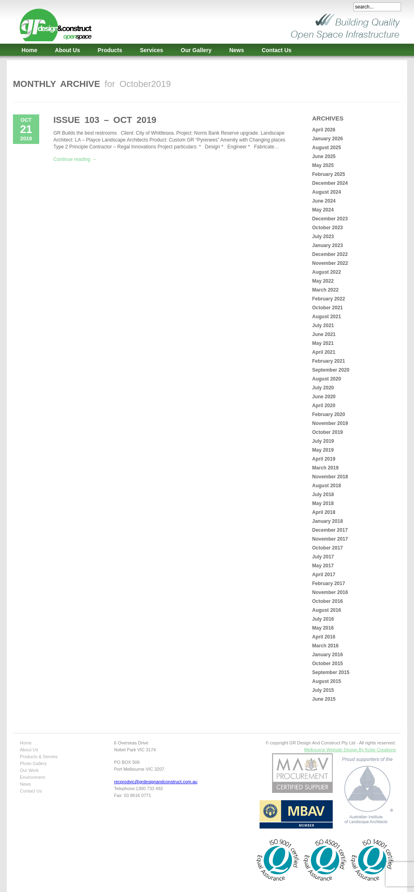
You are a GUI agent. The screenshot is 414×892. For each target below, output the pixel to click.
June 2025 (324, 156)
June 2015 (324, 699)
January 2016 (327, 654)
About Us (67, 50)
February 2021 (328, 361)
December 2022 (330, 254)
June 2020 (324, 396)
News (236, 50)
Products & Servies (39, 756)
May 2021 (323, 343)
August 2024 (326, 192)
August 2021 (326, 316)
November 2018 (330, 477)
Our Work (29, 770)
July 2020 (323, 388)
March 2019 (325, 468)
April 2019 (323, 459)
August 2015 (326, 681)
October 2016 (327, 601)
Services (151, 50)
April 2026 (323, 130)
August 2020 (326, 379)
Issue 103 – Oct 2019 (104, 120)
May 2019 (323, 450)
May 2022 (323, 281)
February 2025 (328, 174)
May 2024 (323, 210)
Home (29, 50)
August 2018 (326, 485)
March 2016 (325, 646)
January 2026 (327, 139)
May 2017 (323, 566)
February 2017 (328, 583)
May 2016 (323, 628)
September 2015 (330, 672)
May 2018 (323, 503)
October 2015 (327, 663)
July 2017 (323, 557)
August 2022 (326, 272)
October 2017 (327, 548)
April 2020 (323, 405)
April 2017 (323, 574)
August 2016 (326, 610)
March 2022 (325, 290)
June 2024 (324, 201)
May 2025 (323, 165)
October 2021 (327, 308)
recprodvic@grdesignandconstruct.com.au (155, 781)
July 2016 (323, 619)
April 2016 (323, 637)
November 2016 (330, 592)
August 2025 (326, 147)
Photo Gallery (33, 763)
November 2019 (330, 423)
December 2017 (330, 530)
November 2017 (330, 539)
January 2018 (327, 521)
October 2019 (327, 432)
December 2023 (330, 219)
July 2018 (323, 494)
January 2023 (327, 245)
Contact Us (276, 50)
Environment (32, 777)
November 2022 (330, 263)
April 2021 (323, 352)
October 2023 (327, 227)
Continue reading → (75, 159)
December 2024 (330, 183)
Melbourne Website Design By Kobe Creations (350, 749)
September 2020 (330, 370)
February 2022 (328, 299)
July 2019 (323, 441)
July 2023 (323, 236)
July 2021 (323, 325)
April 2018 (323, 512)
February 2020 (328, 414)
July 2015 (323, 690)
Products (110, 50)
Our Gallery (196, 50)
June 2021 (324, 334)
